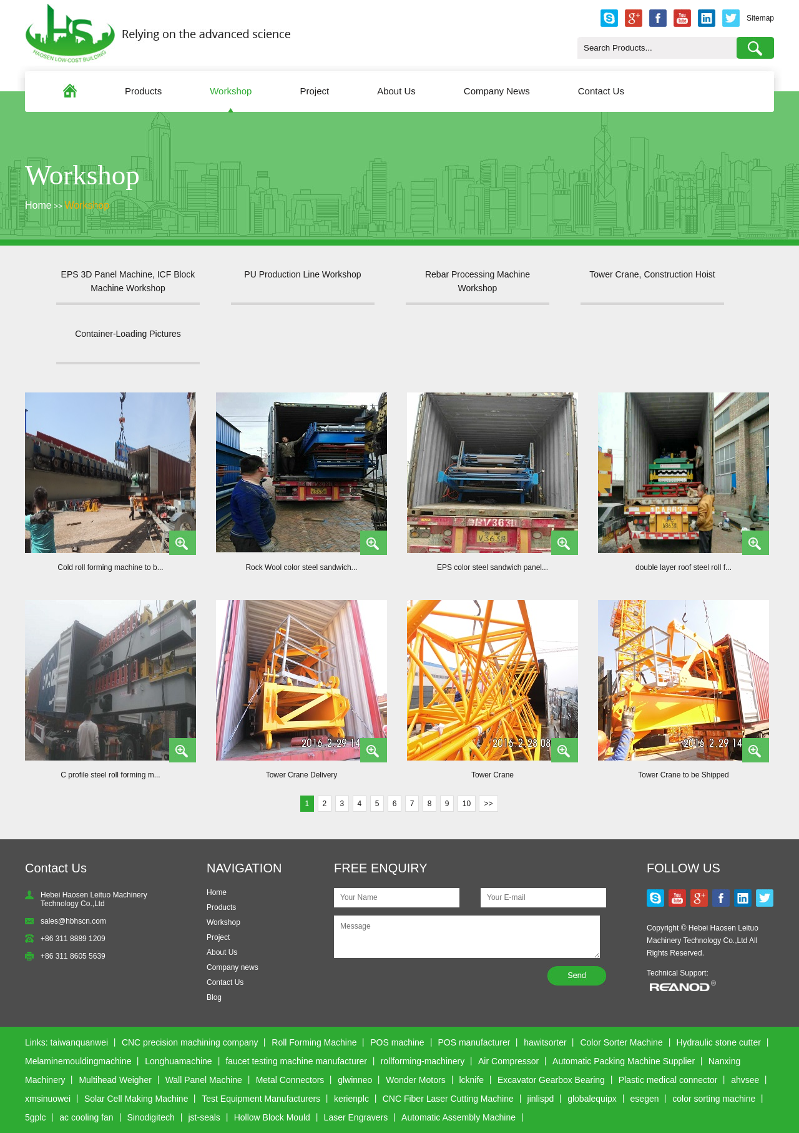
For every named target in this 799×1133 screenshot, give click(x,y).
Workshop (231, 91)
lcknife (471, 1080)
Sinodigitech (150, 1117)
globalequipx (592, 1099)
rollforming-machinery (423, 1061)
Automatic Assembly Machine (458, 1117)
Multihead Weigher (115, 1080)
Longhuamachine (178, 1061)
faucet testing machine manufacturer (295, 1061)
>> (488, 803)
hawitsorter (545, 1042)
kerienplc (351, 1099)
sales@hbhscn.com (73, 921)
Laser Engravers (356, 1117)
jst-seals (204, 1117)
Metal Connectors (290, 1080)
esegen (644, 1099)
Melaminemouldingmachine (78, 1061)
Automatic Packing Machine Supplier (623, 1061)
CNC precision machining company (190, 1042)
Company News (497, 91)
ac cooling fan (86, 1117)
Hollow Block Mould (272, 1117)
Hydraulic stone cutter (718, 1042)
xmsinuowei (48, 1099)
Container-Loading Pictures (128, 334)
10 (467, 803)
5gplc (35, 1117)
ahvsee (745, 1080)
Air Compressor (508, 1061)
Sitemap (760, 18)
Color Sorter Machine (621, 1042)
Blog (214, 997)
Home (38, 205)
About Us (396, 91)
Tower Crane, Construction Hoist (652, 274)
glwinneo (355, 1080)
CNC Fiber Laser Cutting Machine (448, 1099)
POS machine (397, 1042)
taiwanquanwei (79, 1042)
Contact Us (601, 91)
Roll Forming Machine (314, 1042)
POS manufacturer (474, 1042)
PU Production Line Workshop (302, 274)
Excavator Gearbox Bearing (551, 1080)
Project (314, 91)
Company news (232, 967)
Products (143, 91)
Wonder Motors (415, 1080)
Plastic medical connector (668, 1080)
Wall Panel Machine (203, 1080)
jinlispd (540, 1099)
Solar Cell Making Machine (136, 1099)
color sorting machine (713, 1099)
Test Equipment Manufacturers (261, 1099)
